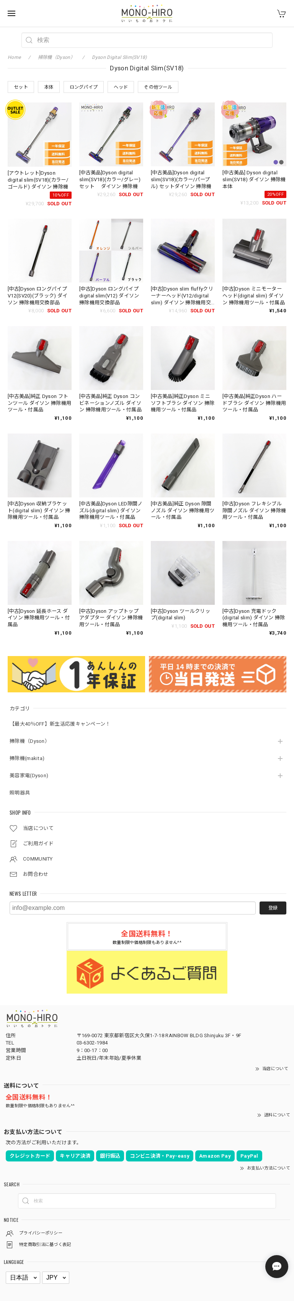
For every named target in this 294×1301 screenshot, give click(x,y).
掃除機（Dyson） (30, 741)
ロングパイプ (84, 87)
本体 (49, 87)
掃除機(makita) (27, 758)
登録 (273, 908)
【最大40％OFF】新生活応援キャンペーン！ (60, 724)
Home (14, 57)
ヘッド (121, 87)
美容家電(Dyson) (29, 775)
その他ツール (158, 87)
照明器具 (20, 793)
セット (21, 87)
